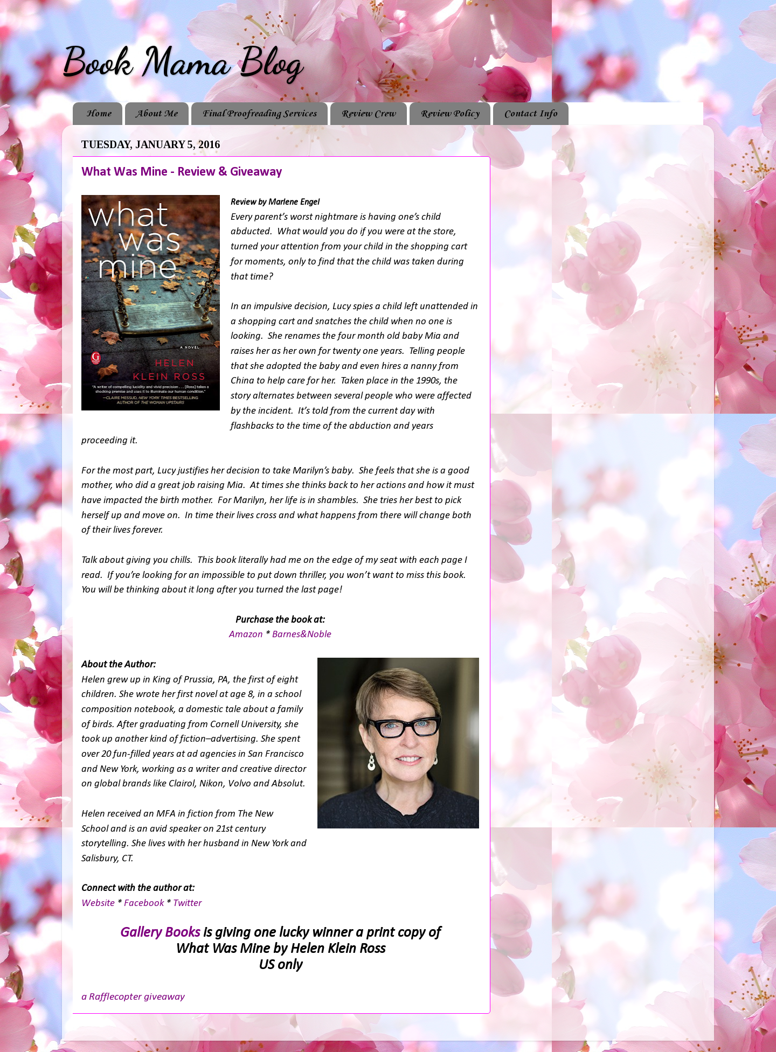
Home (98, 114)
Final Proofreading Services (259, 114)
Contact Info (530, 114)
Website (99, 903)
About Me (156, 114)
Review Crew (368, 114)
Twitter (187, 903)
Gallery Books (160, 933)
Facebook (145, 903)
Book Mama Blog (182, 61)
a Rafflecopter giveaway (133, 997)
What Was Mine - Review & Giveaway (181, 172)
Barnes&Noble (301, 635)
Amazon (247, 635)
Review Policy (449, 114)
